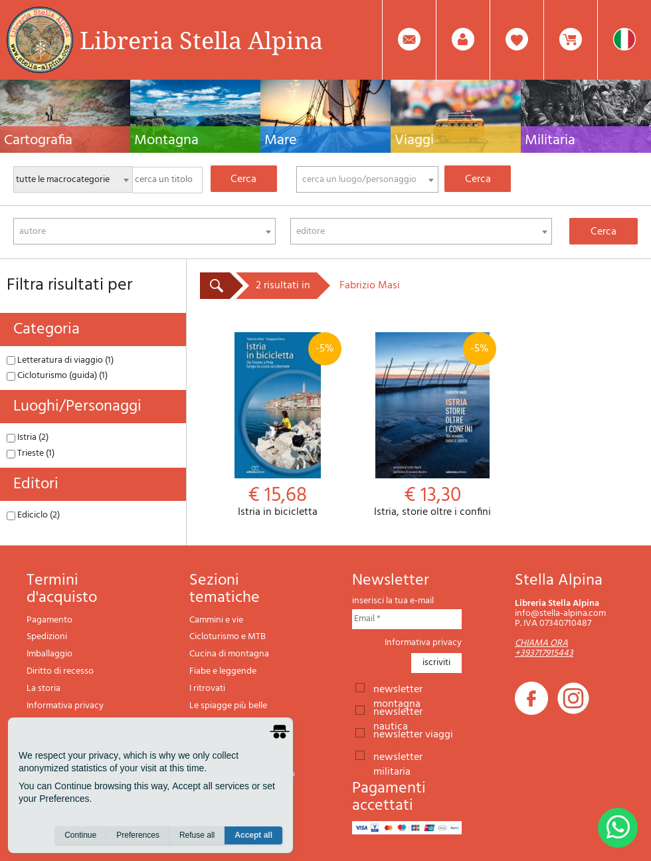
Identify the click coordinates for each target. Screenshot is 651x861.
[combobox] (367, 179)
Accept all (253, 835)
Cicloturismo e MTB (227, 637)
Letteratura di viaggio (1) (60, 360)
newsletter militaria (397, 756)
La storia (43, 689)
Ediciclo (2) (33, 515)
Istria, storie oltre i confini (432, 425)
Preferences (137, 835)
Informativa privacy (65, 706)
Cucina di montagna (229, 654)
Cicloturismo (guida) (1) (57, 375)
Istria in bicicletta (277, 425)
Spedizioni (47, 637)
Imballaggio (49, 654)
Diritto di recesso (60, 671)
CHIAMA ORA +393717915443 (544, 648)
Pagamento (49, 620)
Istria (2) (27, 437)
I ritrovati (207, 689)
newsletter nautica (397, 711)
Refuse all (197, 835)
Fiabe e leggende (222, 671)
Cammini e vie (216, 620)
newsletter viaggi (413, 733)
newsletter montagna (397, 688)
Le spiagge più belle (228, 706)
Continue (80, 835)
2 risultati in (283, 285)
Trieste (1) (30, 453)
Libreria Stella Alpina (201, 40)
